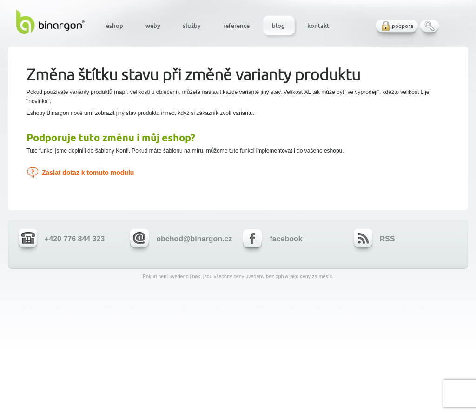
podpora (402, 25)
